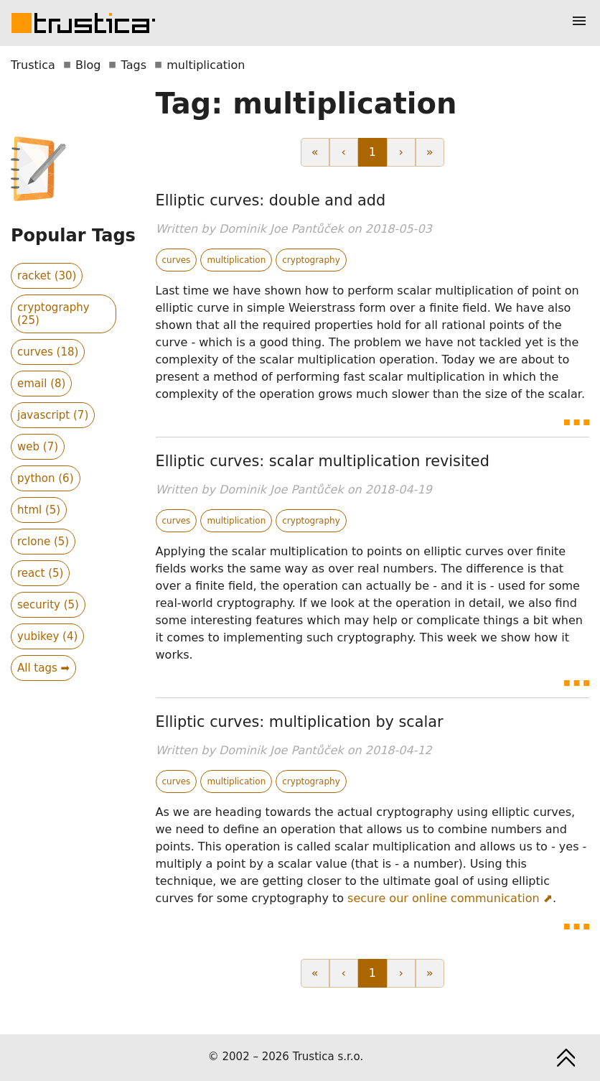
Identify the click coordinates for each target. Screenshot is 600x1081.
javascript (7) (52, 415)
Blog (87, 65)
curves (176, 260)
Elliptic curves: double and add (271, 200)
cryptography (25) (53, 314)
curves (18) (47, 351)
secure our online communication (443, 898)
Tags (133, 65)
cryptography (311, 260)
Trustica (33, 65)
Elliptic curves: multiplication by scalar (300, 721)
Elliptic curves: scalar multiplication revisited (322, 461)
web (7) (37, 446)
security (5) (48, 604)
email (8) (41, 383)
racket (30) (46, 275)
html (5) (38, 510)
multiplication (236, 260)
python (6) (45, 478)
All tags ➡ (43, 668)
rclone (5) (43, 541)
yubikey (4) (47, 636)
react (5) (40, 573)
